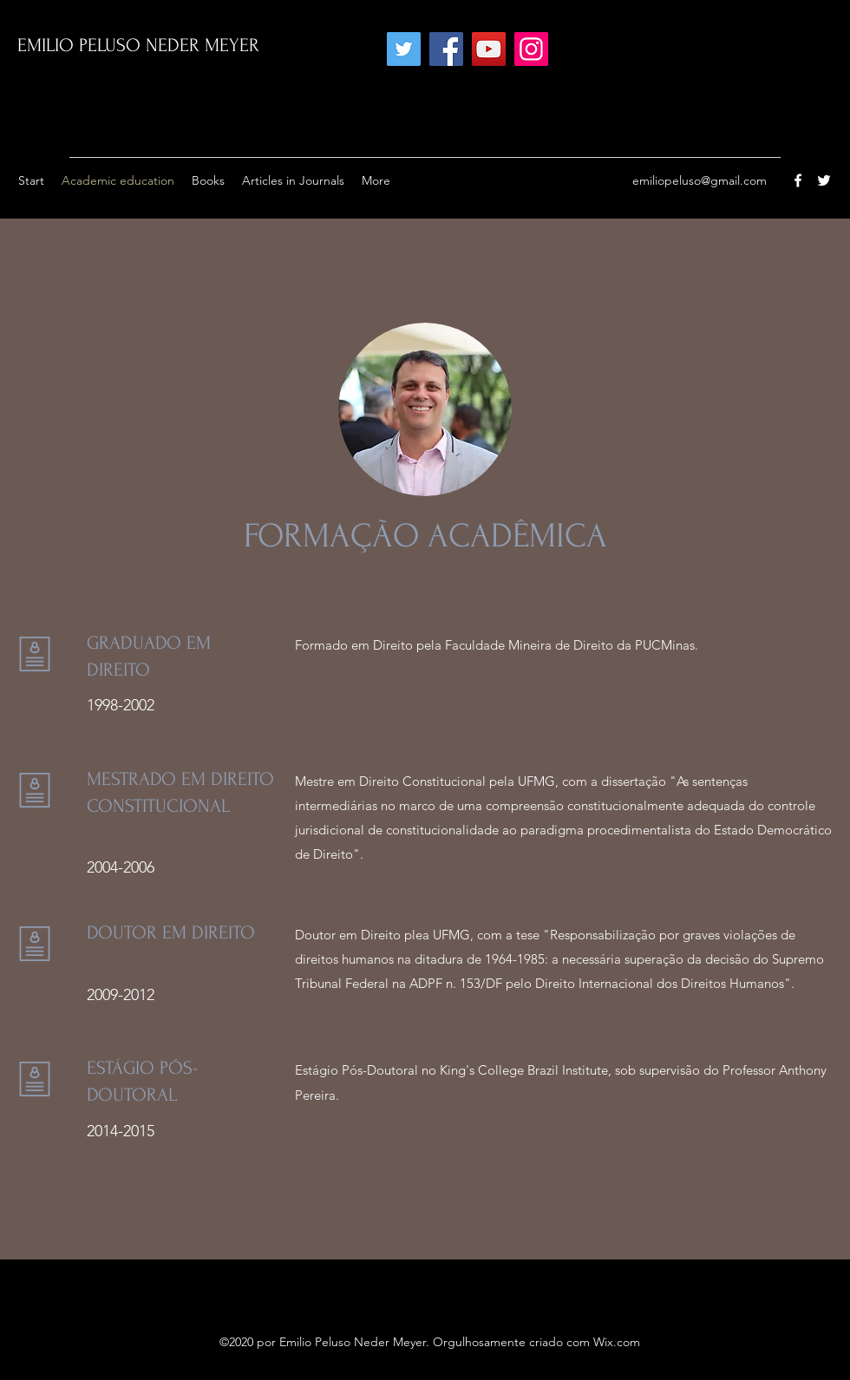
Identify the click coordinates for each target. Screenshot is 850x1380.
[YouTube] (489, 49)
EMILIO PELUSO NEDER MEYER (138, 45)
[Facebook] (446, 49)
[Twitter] (404, 49)
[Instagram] (531, 49)
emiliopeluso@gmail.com (699, 180)
